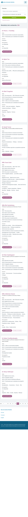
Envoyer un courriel (17, 83)
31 (12, 403)
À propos (3, 415)
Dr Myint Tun (5, 59)
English (2, 417)
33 (17, 403)
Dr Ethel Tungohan (7, 91)
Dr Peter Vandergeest (8, 255)
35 (22, 403)
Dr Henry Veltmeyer (7, 372)
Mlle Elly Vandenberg (8, 205)
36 (25, 403)
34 (20, 403)
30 (10, 403)
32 (15, 403)
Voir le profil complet (7, 51)
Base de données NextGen (7, 2)
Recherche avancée (6, 20)
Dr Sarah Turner (6, 127)
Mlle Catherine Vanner (8, 294)
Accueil (2, 412)
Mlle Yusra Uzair (7, 162)
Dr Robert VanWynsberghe (9, 338)
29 (7, 403)
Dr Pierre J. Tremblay (8, 30)
